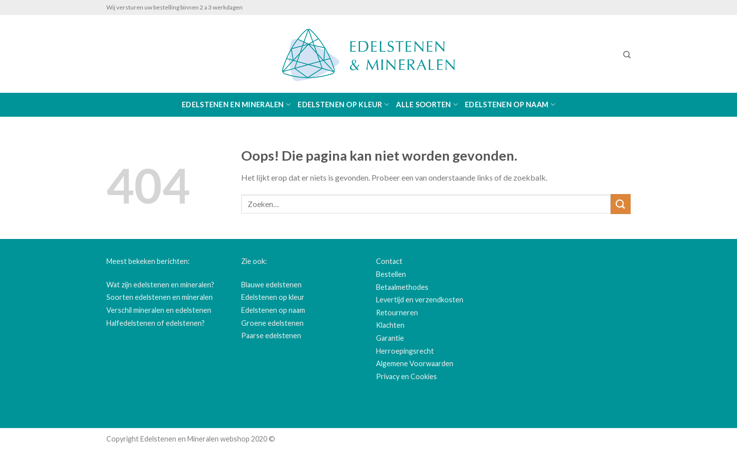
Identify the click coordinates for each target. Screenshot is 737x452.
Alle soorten (427, 104)
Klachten (390, 325)
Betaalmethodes (402, 287)
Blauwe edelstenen (271, 284)
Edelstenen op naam (510, 104)
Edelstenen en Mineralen (236, 104)
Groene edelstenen (272, 323)
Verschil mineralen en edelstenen (158, 310)
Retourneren (397, 312)
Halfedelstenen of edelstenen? (155, 323)
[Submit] (621, 204)
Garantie (390, 338)
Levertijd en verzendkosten (419, 299)
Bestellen (391, 274)
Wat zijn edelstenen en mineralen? (160, 284)
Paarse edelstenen (271, 335)
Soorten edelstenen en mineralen (159, 297)
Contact (389, 261)
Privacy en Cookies (406, 376)
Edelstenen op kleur (343, 104)
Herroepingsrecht (405, 351)
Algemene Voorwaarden (414, 363)
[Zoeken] (627, 54)
